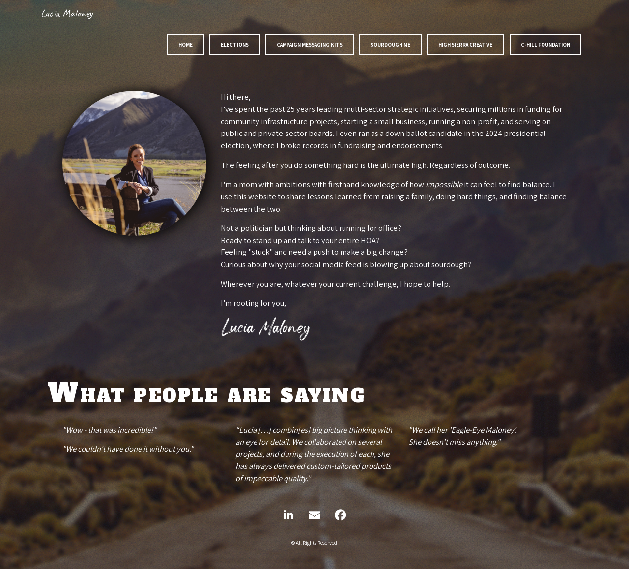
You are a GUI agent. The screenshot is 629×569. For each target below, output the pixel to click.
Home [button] (185, 44)
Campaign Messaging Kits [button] (310, 44)
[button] (288, 515)
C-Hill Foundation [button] (545, 44)
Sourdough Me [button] (390, 44)
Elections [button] (235, 44)
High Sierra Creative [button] (465, 44)
